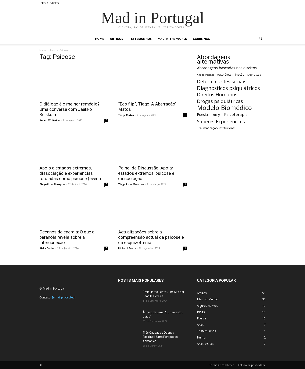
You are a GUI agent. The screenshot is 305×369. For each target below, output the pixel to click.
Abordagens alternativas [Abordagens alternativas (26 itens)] (213, 59)
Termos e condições (221, 365)
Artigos (116, 39)
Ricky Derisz (46, 248)
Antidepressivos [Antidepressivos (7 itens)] (205, 74)
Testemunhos (140, 39)
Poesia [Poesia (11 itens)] (202, 114)
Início (42, 50)
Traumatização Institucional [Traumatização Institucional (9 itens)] (216, 128)
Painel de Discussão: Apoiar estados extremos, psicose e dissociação (146, 173)
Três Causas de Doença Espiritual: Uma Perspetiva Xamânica (160, 337)
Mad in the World (172, 39)
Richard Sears (127, 248)
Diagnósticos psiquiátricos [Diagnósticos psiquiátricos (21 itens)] (228, 88)
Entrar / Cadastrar (49, 2)
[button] (260, 39)
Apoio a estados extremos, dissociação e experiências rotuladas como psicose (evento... (72, 173)
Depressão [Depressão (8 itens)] (254, 74)
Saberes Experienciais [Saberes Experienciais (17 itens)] (221, 121)
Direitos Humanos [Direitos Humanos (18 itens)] (217, 94)
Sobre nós (201, 39)
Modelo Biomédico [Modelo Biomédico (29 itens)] (224, 107)
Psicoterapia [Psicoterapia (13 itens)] (236, 114)
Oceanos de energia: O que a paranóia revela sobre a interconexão (66, 237)
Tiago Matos (126, 115)
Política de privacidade (252, 365)
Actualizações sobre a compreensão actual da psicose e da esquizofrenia (151, 237)
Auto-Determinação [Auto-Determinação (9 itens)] (230, 74)
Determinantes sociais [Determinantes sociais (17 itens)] (221, 81)
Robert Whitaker (49, 120)
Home (99, 39)
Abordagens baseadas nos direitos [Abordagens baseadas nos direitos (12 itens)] (227, 68)
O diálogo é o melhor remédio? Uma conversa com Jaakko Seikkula (69, 109)
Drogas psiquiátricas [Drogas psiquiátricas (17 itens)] (220, 101)
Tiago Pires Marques (52, 184)
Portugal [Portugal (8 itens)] (216, 115)
